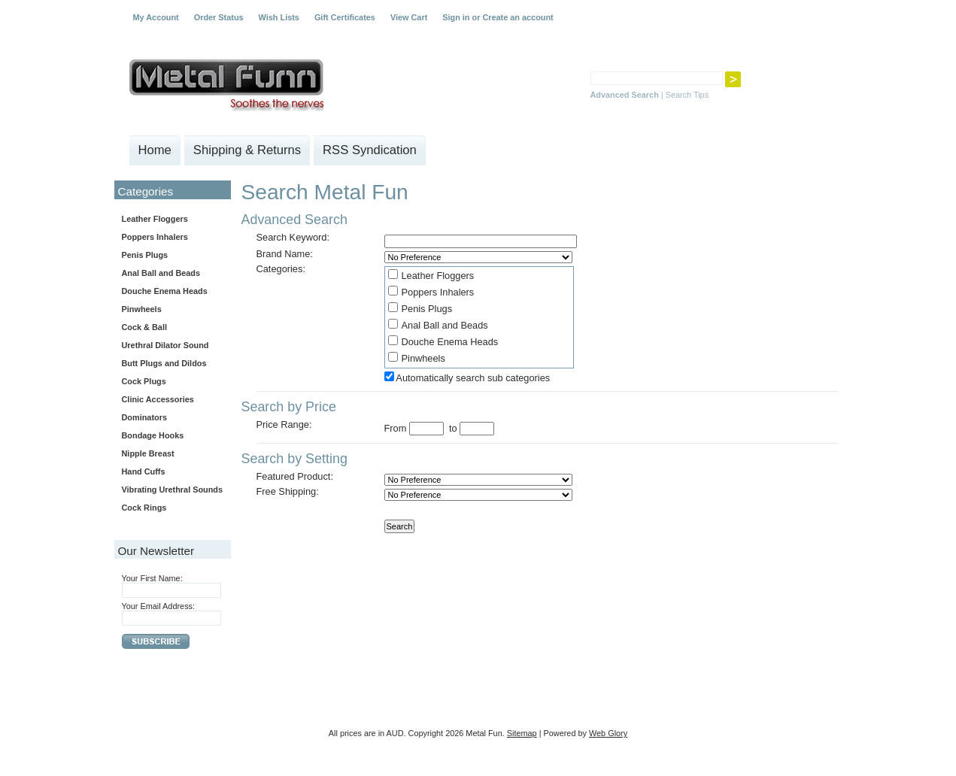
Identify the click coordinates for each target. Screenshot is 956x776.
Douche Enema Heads (165, 291)
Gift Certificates (344, 17)
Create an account (517, 17)
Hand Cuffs (143, 471)
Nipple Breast (148, 453)
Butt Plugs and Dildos (164, 363)
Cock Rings (144, 507)
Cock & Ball (144, 327)
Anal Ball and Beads (161, 272)
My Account (156, 17)
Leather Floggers (155, 218)
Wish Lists (279, 17)
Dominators (144, 417)
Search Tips (687, 94)
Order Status (219, 17)
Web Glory (608, 733)
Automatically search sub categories (473, 377)
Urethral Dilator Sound (165, 345)
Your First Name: (152, 578)
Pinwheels (142, 309)
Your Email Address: (159, 606)
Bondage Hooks (153, 435)
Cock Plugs (144, 381)
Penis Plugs (145, 254)
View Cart (408, 17)
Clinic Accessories (158, 399)
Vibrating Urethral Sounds (172, 489)
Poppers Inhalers (155, 236)
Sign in (455, 17)
